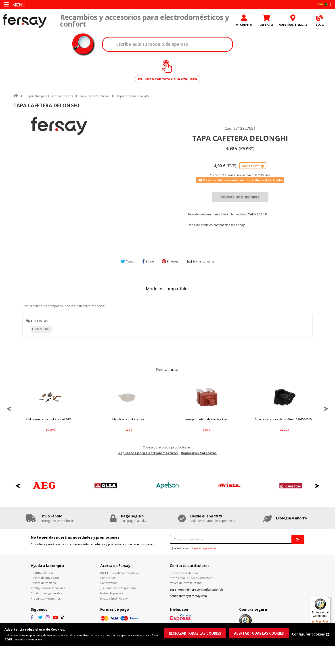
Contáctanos (108, 583)
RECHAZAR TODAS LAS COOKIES (195, 633)
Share (148, 261)
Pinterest (170, 261)
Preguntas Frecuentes (46, 598)
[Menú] (328, 598)
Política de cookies (43, 583)
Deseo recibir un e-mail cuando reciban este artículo (240, 180)
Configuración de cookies (48, 588)
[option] (59, 126)
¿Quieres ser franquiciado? (118, 588)
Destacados (167, 369)
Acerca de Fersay (115, 565)
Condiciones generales (46, 593)
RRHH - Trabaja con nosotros (119, 573)
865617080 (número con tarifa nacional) (196, 590)
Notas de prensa (111, 593)
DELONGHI (39, 321)
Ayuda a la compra (47, 565)
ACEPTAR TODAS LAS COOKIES (259, 633)
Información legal (42, 573)
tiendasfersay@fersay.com (188, 596)
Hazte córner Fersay (114, 598)
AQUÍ (8, 639)
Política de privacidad (45, 578)
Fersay (24, 21)
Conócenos (108, 578)
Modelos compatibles (167, 289)
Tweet (127, 261)
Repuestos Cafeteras (94, 96)
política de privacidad (205, 548)
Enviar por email (201, 261)
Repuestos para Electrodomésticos (49, 96)
